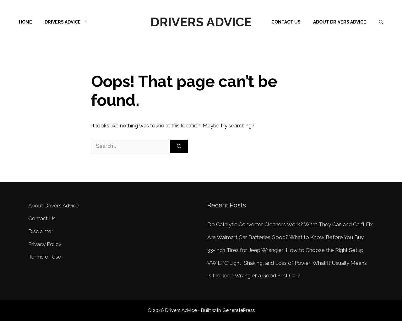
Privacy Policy (44, 244)
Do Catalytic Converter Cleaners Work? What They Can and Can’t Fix (290, 224)
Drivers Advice (201, 21)
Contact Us (286, 21)
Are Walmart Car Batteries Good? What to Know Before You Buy (285, 237)
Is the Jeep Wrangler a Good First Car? (253, 275)
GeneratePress (238, 310)
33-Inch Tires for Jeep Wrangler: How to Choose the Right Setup (285, 250)
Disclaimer (40, 231)
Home (25, 21)
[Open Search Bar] (380, 22)
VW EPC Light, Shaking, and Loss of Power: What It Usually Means (287, 263)
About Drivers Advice (339, 21)
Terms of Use (44, 257)
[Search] (179, 146)
